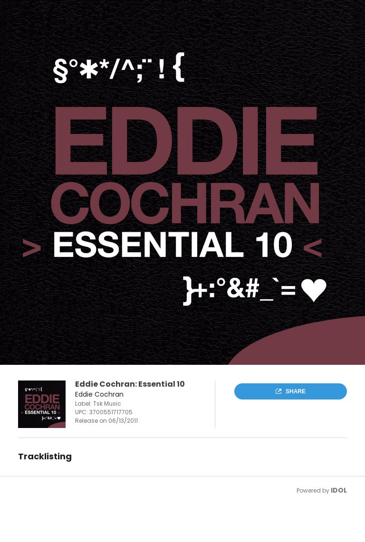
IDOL (339, 490)
